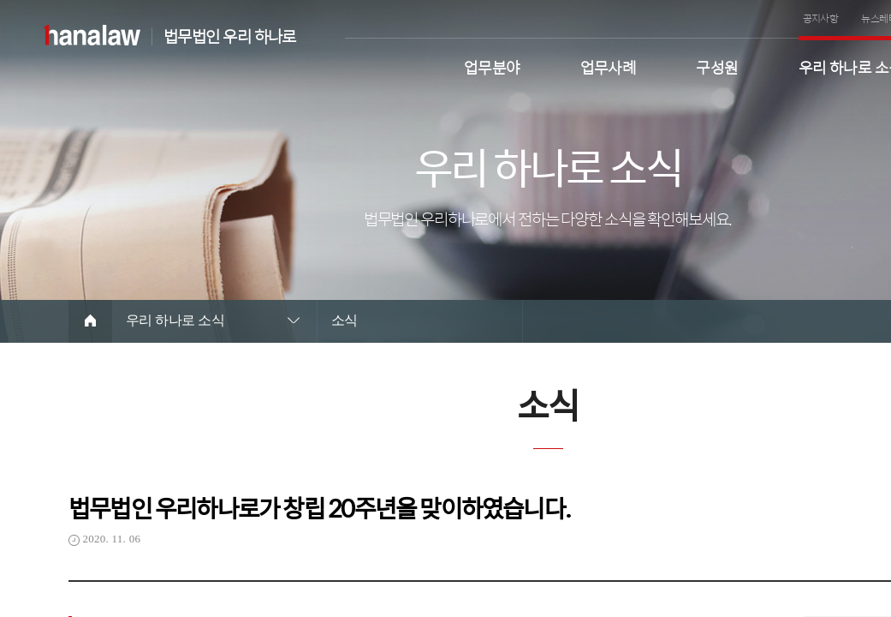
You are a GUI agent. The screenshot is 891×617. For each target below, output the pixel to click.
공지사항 (821, 18)
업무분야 (492, 65)
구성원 (717, 65)
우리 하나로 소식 (175, 320)
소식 (344, 320)
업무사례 (608, 65)
